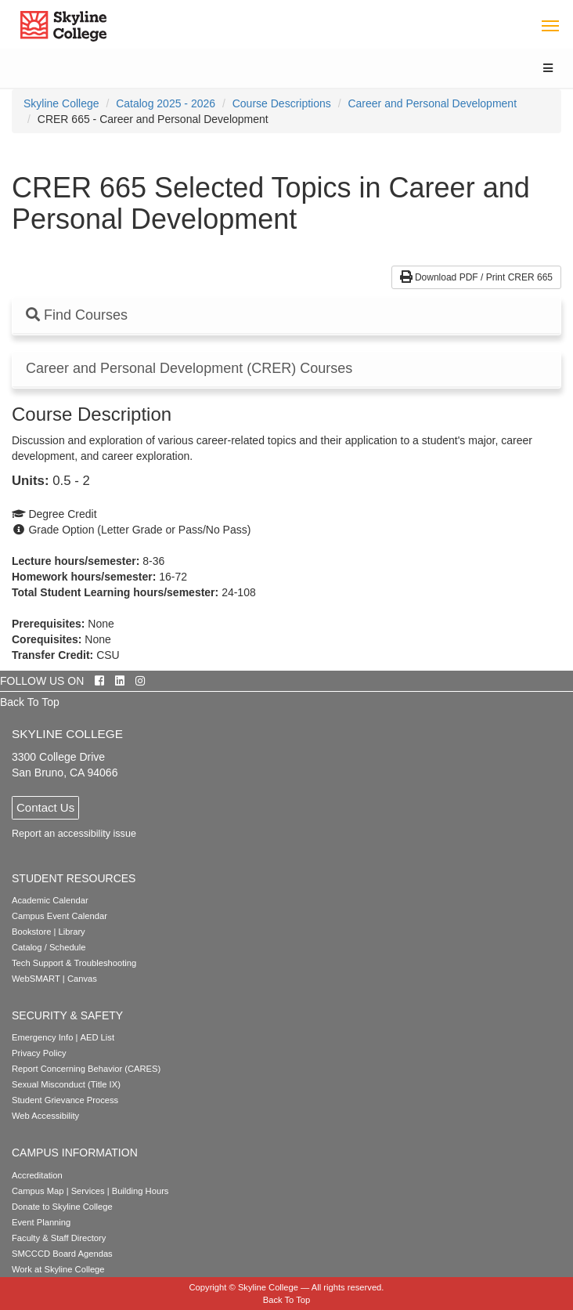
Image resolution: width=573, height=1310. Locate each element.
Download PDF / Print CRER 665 (476, 277)
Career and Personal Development (432, 103)
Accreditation (37, 1175)
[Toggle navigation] (549, 25)
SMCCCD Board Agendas (62, 1253)
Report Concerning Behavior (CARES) (86, 1068)
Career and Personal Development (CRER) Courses (189, 368)
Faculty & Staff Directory (59, 1238)
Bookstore (31, 931)
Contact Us (45, 807)
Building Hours (140, 1191)
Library (72, 931)
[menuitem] (61, 103)
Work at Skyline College (58, 1269)
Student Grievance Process (65, 1100)
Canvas (82, 978)
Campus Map (38, 1191)
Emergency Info (42, 1037)
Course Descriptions (281, 103)
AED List (97, 1037)
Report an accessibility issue (74, 833)
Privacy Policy (39, 1053)
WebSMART (36, 978)
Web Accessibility (45, 1115)
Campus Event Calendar (59, 916)
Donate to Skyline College (62, 1206)
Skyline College (61, 103)
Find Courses (77, 315)
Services (88, 1191)
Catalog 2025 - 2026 (165, 103)
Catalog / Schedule (49, 947)
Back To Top (29, 702)
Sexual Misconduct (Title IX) (66, 1084)
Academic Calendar (50, 900)
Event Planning (41, 1222)
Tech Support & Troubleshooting (74, 963)
